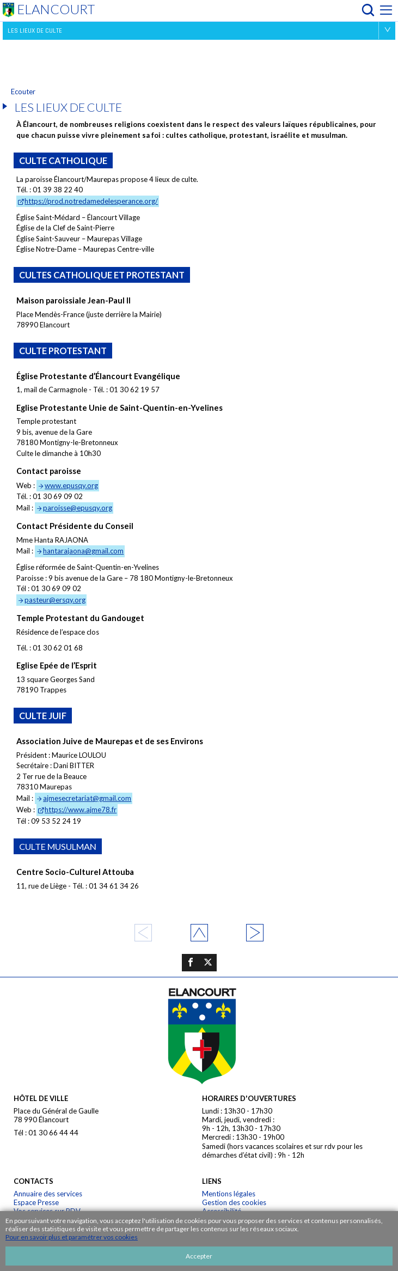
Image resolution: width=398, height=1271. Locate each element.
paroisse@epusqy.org (77, 507)
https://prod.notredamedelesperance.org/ (91, 201)
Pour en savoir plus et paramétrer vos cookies (71, 1237)
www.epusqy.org (71, 485)
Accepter (199, 1256)
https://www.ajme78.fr (81, 809)
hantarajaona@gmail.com (83, 550)
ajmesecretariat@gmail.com (87, 798)
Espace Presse (36, 1202)
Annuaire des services (48, 1193)
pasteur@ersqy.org (55, 599)
